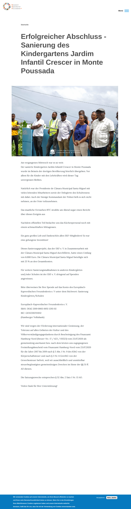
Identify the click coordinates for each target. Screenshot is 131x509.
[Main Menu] (123, 11)
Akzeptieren (100, 498)
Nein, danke (111, 498)
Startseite (24, 25)
